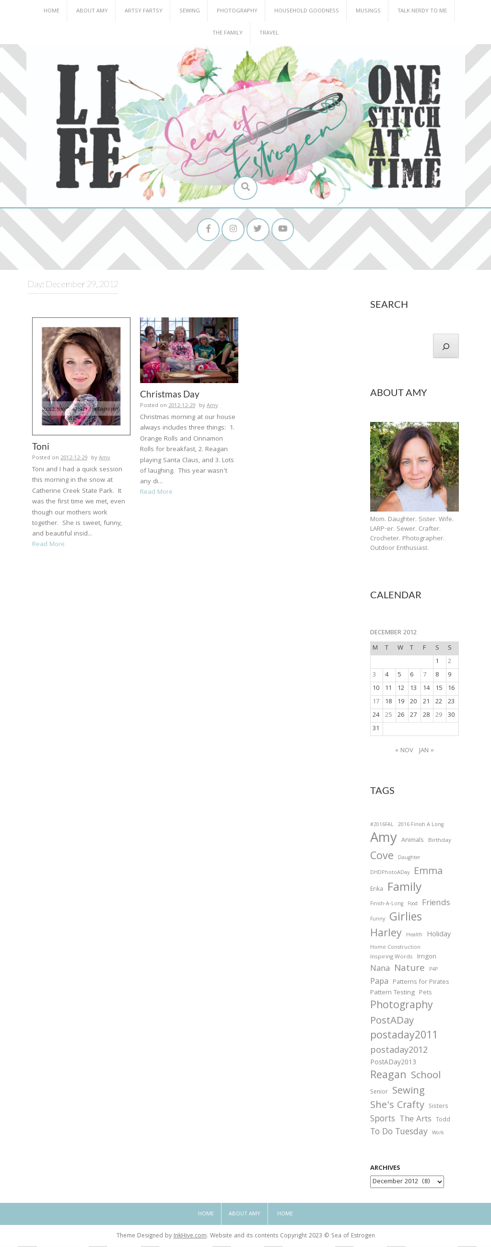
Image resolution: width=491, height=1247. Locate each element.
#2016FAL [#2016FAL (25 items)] (382, 826)
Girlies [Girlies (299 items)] (405, 919)
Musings (368, 11)
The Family (227, 33)
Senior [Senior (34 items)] (379, 1093)
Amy (104, 459)
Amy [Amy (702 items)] (383, 840)
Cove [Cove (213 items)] (382, 858)
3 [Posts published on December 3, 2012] (374, 676)
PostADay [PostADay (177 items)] (392, 1022)
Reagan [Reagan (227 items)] (388, 1077)
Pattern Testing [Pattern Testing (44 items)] (392, 995)
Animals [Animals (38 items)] (412, 841)
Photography (237, 11)
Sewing (189, 11)
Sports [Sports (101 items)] (382, 1121)
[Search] (446, 347)
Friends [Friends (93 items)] (436, 904)
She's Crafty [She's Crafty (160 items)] (397, 1107)
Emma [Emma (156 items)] (428, 873)
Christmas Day (169, 395)
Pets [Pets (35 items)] (425, 995)
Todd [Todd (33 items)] (443, 1122)
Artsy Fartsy (144, 11)
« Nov (404, 751)
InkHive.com (190, 1238)
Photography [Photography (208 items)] (401, 1007)
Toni (40, 447)
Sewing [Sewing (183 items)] (408, 1092)
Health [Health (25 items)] (414, 937)
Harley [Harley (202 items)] (386, 936)
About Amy (92, 11)
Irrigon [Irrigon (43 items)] (426, 958)
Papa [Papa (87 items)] (379, 983)
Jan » (426, 751)
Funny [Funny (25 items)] (377, 921)
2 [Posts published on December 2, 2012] (449, 663)
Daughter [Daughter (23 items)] (409, 859)
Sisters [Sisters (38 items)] (438, 1107)
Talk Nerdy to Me (422, 11)
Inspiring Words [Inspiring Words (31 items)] (391, 958)
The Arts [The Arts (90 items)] (415, 1121)
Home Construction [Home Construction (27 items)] (395, 949)
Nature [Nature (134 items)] (409, 970)
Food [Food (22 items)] (413, 905)
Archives (385, 1170)
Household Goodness (306, 11)
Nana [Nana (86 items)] (380, 970)
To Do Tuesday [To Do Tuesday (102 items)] (399, 1134)
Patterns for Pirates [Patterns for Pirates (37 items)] (421, 983)
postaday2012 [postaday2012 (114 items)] (399, 1052)
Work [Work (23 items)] (438, 1135)
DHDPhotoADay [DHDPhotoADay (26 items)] (389, 874)
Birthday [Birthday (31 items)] (439, 842)
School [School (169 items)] (426, 1077)
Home (51, 11)
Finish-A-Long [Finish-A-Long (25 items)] (386, 905)
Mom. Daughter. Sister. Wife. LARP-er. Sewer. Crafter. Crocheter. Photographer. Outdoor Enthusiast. (412, 535)
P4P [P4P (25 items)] (433, 971)
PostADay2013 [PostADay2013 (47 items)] (393, 1064)
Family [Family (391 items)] (404, 889)
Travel (269, 33)
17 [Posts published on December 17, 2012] (376, 703)
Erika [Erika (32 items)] (376, 890)
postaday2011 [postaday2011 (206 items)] (404, 1038)
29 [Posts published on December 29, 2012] (438, 716)
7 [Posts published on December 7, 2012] (424, 676)
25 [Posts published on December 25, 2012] (388, 716)
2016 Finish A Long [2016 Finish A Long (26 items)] (421, 826)
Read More (48, 545)
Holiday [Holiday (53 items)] (439, 937)
